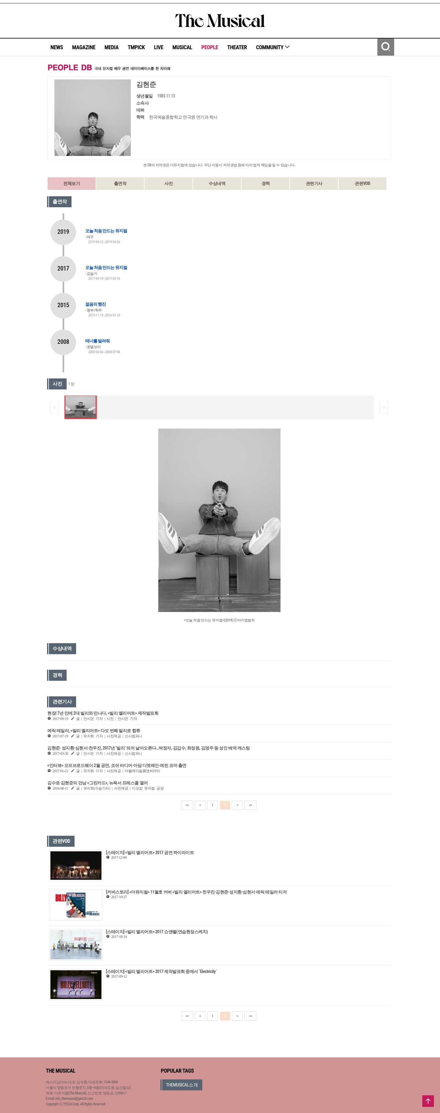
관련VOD (362, 183)
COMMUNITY (273, 47)
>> (250, 805)
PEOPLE (209, 47)
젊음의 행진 (95, 304)
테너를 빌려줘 (97, 340)
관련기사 (314, 183)
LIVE (158, 47)
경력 (266, 183)
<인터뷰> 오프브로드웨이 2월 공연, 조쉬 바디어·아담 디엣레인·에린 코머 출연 (116, 765)
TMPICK (136, 47)
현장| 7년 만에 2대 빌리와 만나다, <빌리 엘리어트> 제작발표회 (102, 713)
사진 (168, 183)
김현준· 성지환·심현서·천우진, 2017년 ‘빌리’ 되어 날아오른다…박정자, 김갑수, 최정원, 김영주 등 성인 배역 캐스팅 (148, 748)
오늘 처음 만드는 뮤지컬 (106, 230)
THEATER (237, 47)
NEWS (56, 47)
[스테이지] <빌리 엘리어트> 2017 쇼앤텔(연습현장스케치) (157, 931)
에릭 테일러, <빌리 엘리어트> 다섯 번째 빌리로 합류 (93, 730)
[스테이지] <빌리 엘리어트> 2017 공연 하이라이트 (150, 852)
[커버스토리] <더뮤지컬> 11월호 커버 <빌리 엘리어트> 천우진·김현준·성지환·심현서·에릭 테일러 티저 (196, 892)
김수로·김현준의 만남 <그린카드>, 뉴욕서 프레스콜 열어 (97, 782)
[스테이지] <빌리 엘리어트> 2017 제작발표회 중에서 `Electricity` (161, 971)
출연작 (120, 183)
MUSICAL (182, 47)
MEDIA (112, 47)
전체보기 (71, 183)
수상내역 (217, 183)
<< (187, 805)
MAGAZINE (83, 47)
